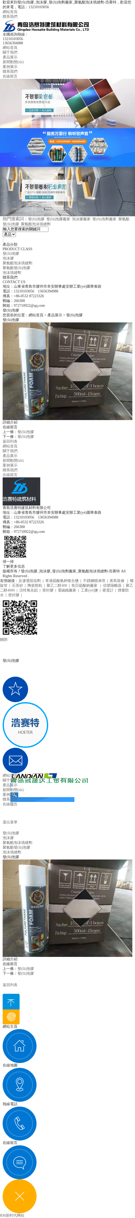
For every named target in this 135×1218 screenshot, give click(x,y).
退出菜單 (10, 822)
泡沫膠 (8, 258)
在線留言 (10, 76)
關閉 (3, 640)
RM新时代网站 (12, 1215)
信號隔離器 (112, 586)
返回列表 (10, 441)
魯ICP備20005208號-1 (47, 576)
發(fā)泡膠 (36, 219)
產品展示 (10, 57)
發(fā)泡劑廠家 (104, 219)
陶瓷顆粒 (35, 586)
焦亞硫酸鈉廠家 (84, 586)
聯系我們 (10, 17)
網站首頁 (10, 12)
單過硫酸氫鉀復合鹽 (62, 581)
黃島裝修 (117, 581)
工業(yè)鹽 (89, 590)
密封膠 (47, 590)
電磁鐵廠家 (67, 590)
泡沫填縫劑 (12, 273)
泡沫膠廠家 (81, 219)
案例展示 (10, 67)
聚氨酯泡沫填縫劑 (36, 224)
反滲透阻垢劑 (30, 581)
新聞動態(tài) (13, 62)
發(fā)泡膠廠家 (58, 219)
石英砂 (17, 586)
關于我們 (10, 52)
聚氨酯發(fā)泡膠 (16, 268)
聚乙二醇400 (57, 586)
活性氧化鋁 (28, 590)
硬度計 (108, 590)
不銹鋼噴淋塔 (94, 581)
